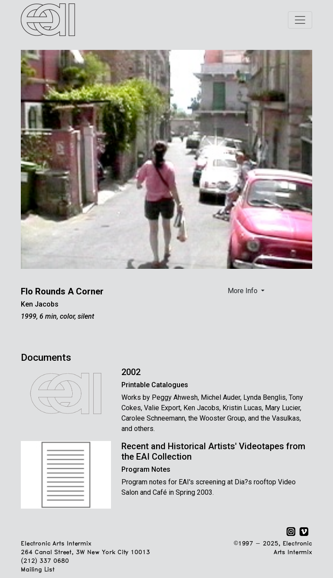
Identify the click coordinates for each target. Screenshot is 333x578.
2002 (130, 372)
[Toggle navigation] (300, 20)
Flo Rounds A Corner (62, 291)
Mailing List (37, 570)
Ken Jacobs (40, 304)
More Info (243, 291)
